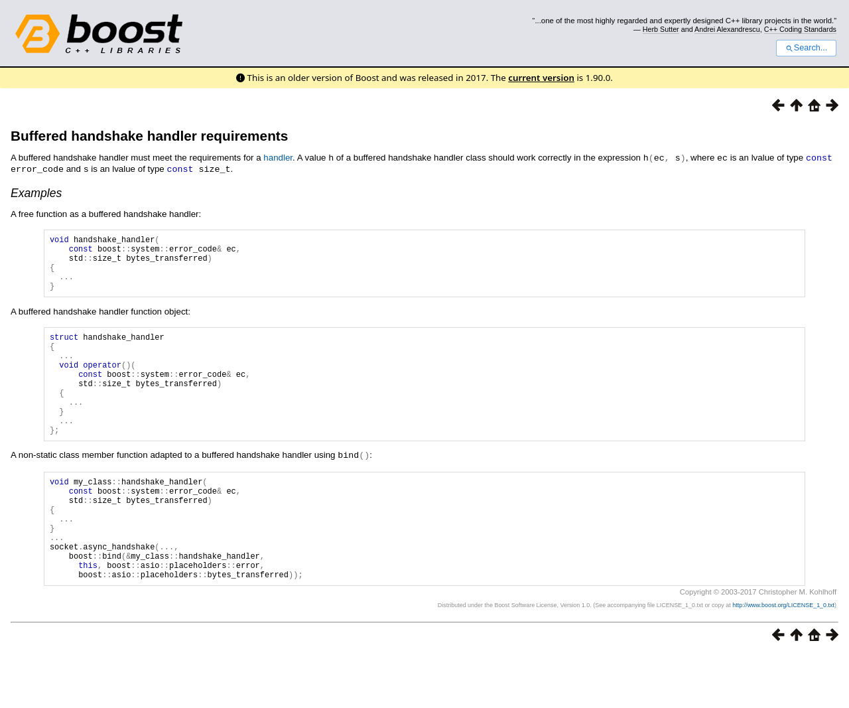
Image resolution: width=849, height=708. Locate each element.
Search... (806, 47)
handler (278, 158)
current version (541, 78)
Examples (36, 191)
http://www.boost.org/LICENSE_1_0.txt (783, 659)
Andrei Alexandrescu (727, 29)
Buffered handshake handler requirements (149, 135)
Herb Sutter (661, 29)
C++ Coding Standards (800, 29)
